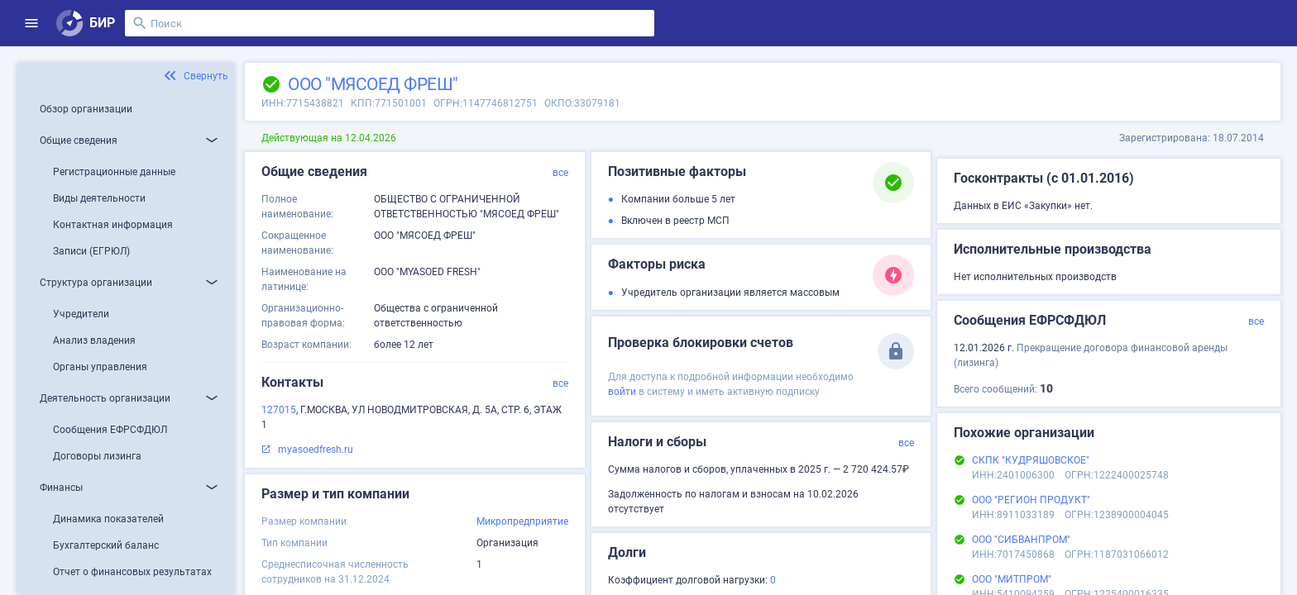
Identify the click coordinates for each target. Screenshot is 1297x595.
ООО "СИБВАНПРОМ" (1021, 539)
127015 (278, 410)
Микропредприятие (522, 521)
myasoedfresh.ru (315, 449)
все (560, 172)
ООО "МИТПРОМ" (1011, 579)
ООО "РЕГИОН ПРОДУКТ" (1031, 500)
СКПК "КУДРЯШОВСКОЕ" (1030, 460)
